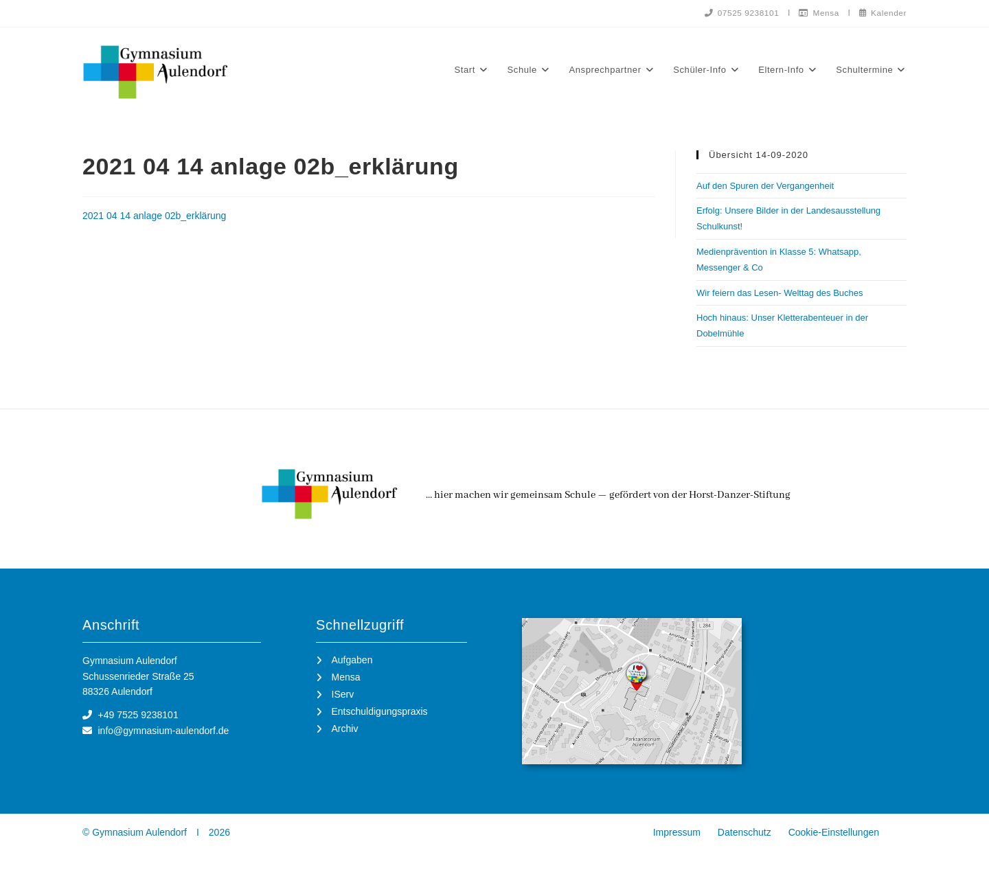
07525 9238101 (738, 12)
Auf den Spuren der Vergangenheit (765, 186)
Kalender (882, 12)
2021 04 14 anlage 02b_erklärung (154, 215)
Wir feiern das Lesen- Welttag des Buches (779, 293)
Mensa (817, 12)
